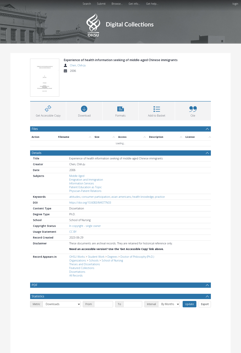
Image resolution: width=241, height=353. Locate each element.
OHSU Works (77, 234)
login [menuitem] (235, 3)
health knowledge (143, 174)
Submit (101, 3)
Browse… (117, 3)
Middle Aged (76, 153)
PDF (34, 262)
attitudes (74, 174)
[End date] (132, 281)
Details (36, 130)
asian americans (121, 174)
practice (160, 174)
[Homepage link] (120, 23)
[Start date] (103, 281)
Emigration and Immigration (86, 157)
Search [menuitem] (87, 3)
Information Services (81, 161)
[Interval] (169, 281)
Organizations (77, 238)
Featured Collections (81, 245)
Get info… (134, 3)
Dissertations (77, 249)
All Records (76, 253)
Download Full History (195, 350)
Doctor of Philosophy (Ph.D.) (137, 234)
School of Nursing (112, 238)
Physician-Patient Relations (85, 168)
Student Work (96, 234)
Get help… (152, 3)
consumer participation (96, 174)
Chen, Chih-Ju (78, 65)
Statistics (38, 274)
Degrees (112, 234)
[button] (120, 88)
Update (189, 281)
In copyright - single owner (85, 203)
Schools (94, 238)
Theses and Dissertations (84, 241)
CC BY (72, 209)
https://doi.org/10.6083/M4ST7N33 (90, 180)
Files (35, 106)
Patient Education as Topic (85, 164)
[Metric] (62, 281)
